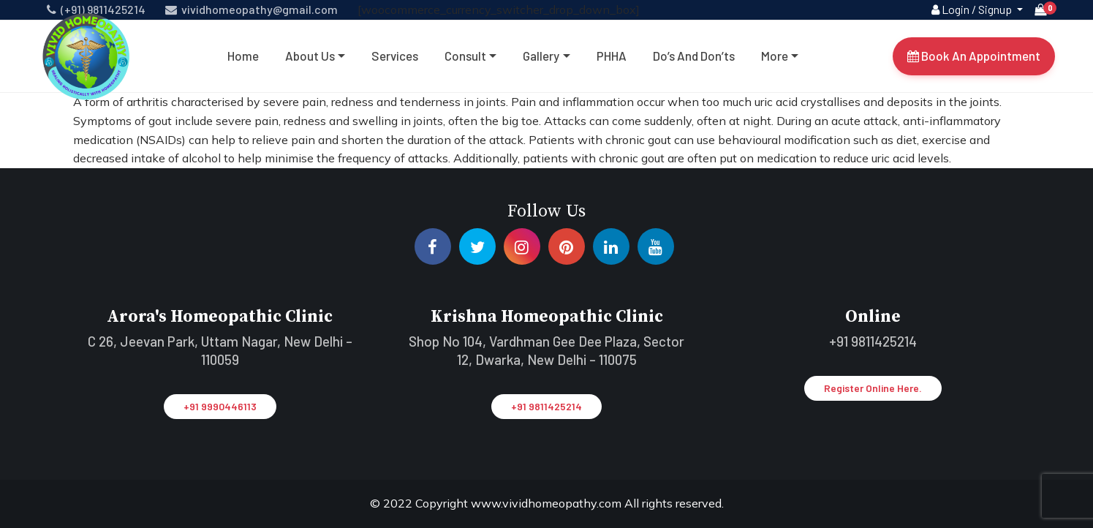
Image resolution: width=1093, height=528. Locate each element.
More (774, 55)
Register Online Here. (873, 388)
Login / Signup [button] (972, 9)
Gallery (541, 55)
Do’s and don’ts (694, 55)
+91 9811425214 (546, 406)
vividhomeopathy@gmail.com (251, 9)
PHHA (612, 55)
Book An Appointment (973, 55)
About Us (310, 55)
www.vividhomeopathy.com (547, 503)
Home (243, 55)
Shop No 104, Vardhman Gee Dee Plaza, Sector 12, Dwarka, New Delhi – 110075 (546, 350)
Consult (465, 55)
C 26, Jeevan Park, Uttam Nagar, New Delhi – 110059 (220, 350)
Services (394, 55)
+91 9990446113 (220, 406)
